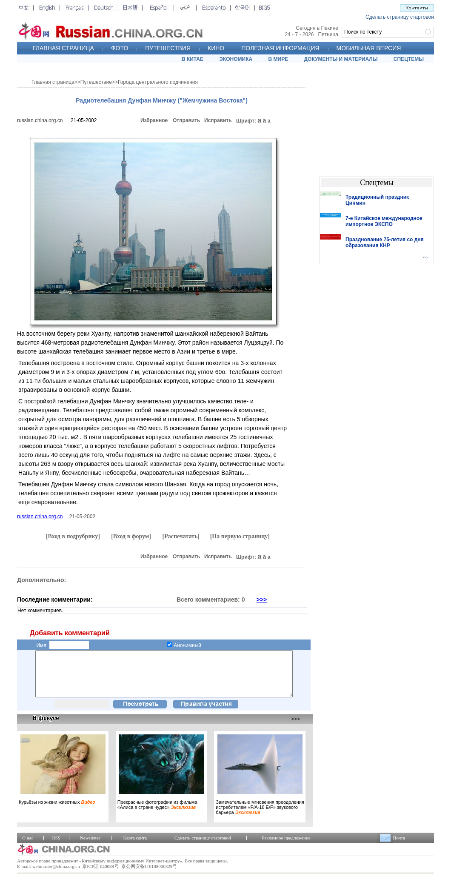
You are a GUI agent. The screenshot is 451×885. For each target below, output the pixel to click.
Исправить (218, 120)
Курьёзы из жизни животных (57, 811)
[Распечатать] (181, 536)
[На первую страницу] (240, 536)
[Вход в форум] (131, 536)
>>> (262, 599)
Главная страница (52, 82)
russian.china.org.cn (40, 120)
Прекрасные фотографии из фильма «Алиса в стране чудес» (157, 813)
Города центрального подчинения (158, 82)
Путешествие (96, 82)
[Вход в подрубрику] (73, 536)
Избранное (154, 120)
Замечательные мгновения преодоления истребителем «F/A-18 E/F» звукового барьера (260, 816)
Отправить (186, 120)
